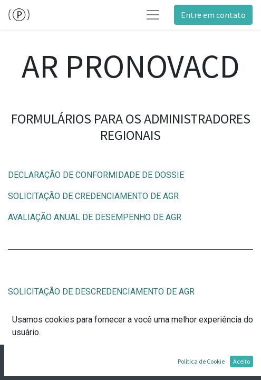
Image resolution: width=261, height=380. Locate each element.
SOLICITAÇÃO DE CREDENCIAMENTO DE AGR (93, 196)
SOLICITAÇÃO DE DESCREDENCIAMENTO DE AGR (101, 292)
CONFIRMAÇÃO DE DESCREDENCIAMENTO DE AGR (104, 313)
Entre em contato (213, 15)
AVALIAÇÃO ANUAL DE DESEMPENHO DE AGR (94, 217)
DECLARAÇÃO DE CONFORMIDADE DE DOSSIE (96, 175)
